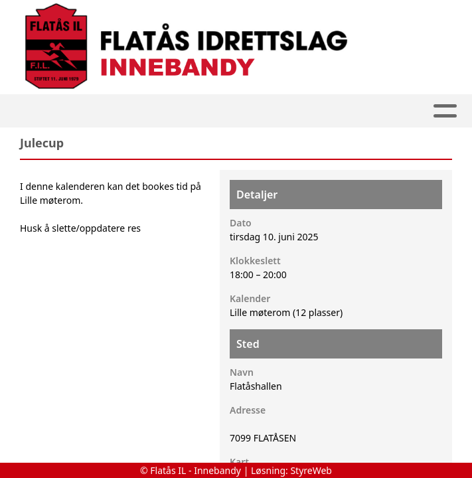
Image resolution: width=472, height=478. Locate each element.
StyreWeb (311, 470)
